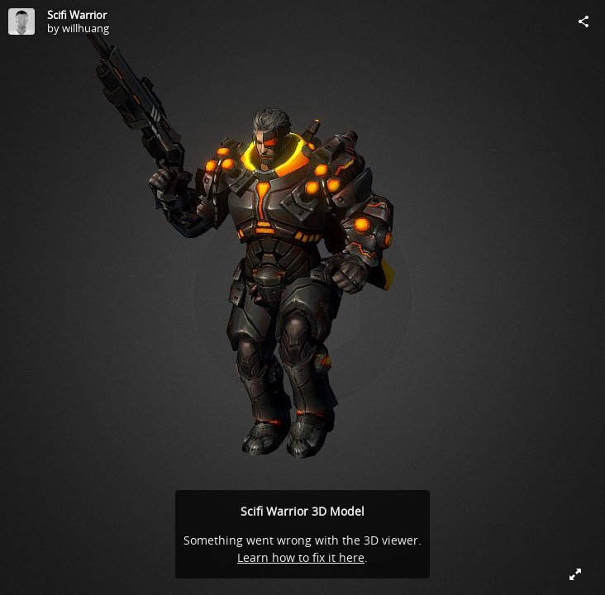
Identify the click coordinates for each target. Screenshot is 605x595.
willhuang (85, 28)
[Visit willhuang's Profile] (21, 21)
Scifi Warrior (77, 14)
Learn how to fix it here (300, 557)
